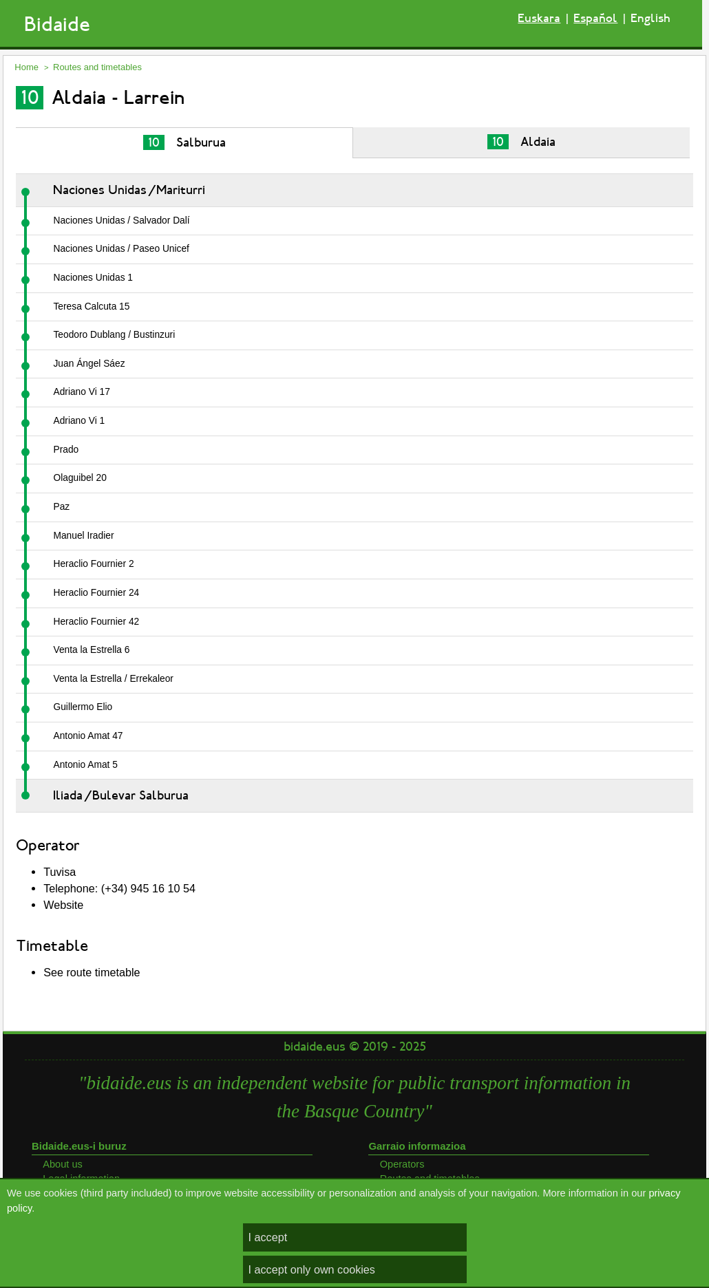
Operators (402, 1164)
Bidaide (57, 24)
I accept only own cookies (311, 1269)
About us (63, 1164)
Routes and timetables (97, 67)
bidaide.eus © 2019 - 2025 (355, 1046)
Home (26, 67)
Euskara (539, 18)
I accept (268, 1237)
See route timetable (91, 972)
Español (595, 18)
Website (63, 905)
